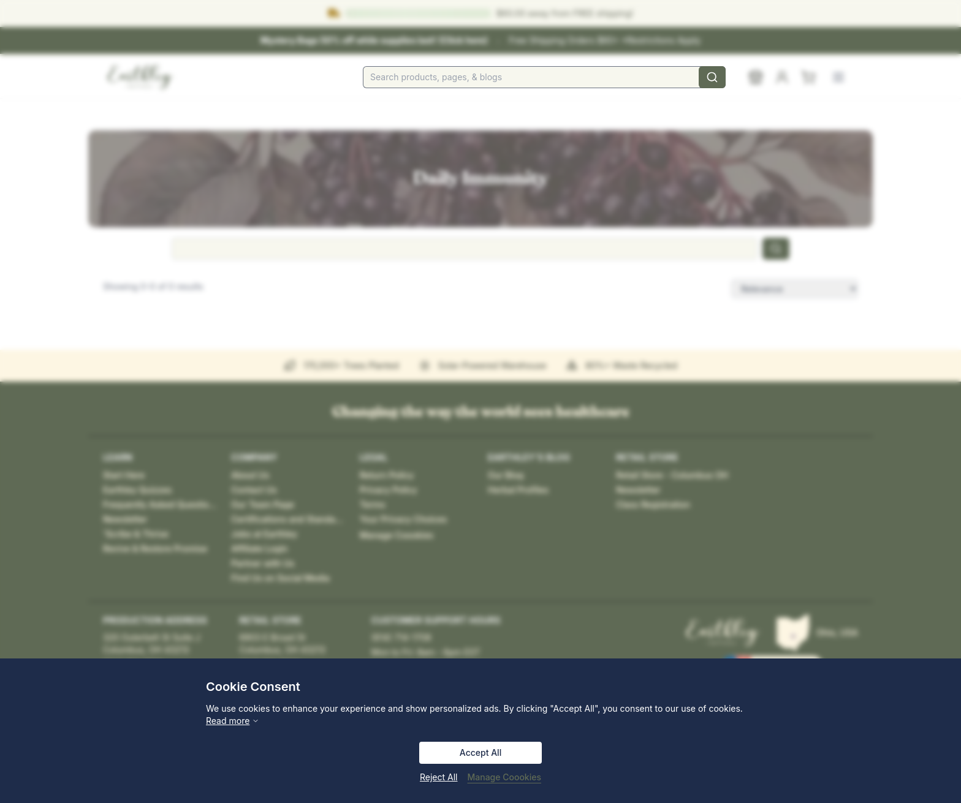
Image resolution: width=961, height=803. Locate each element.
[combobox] (544, 77)
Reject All (438, 777)
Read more (232, 720)
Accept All (480, 752)
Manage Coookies (504, 777)
